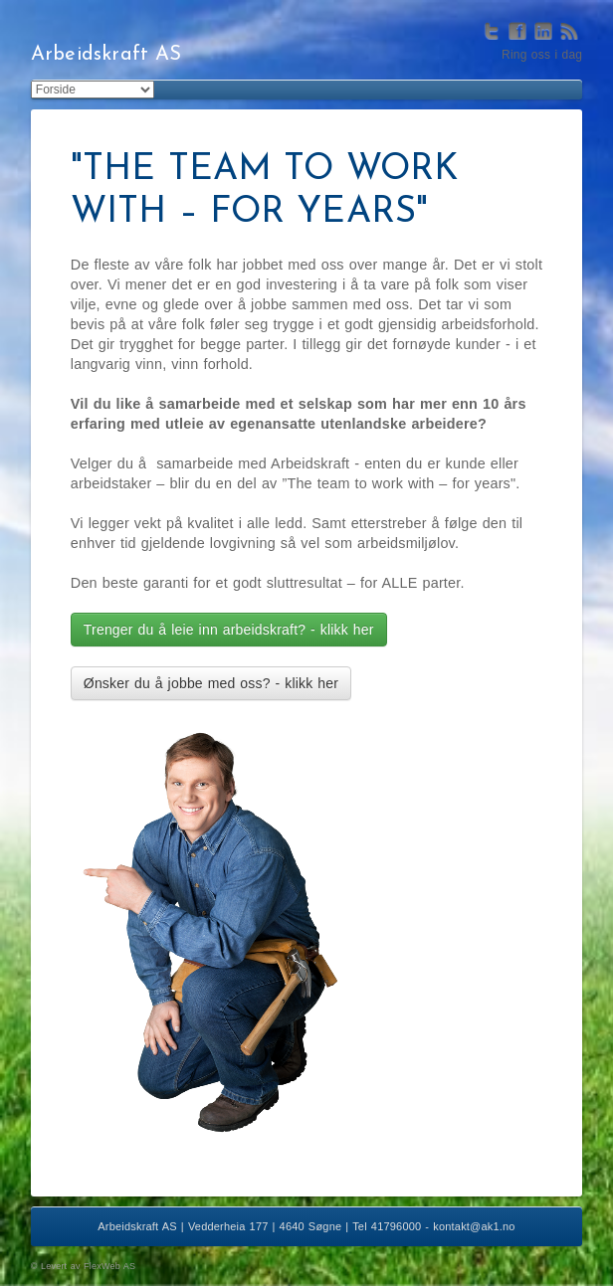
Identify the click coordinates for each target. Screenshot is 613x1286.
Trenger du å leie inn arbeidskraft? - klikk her (229, 630)
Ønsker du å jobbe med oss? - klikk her (211, 683)
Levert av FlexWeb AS (88, 1266)
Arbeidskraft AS (106, 55)
